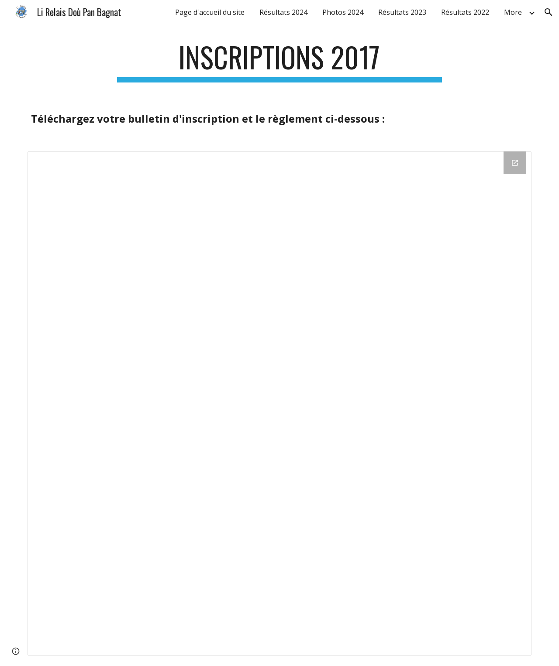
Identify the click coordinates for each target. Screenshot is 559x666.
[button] (548, 12)
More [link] (513, 12)
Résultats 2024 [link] (283, 12)
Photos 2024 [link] (342, 12)
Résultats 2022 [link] (465, 12)
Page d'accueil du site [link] (210, 12)
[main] (279, 61)
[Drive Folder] (279, 403)
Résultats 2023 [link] (402, 12)
